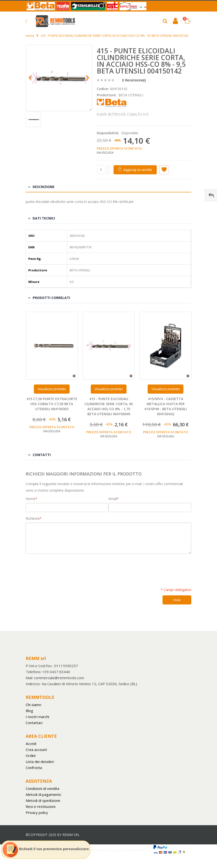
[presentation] (62, 568)
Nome (31, 498)
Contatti (42, 454)
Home (30, 35)
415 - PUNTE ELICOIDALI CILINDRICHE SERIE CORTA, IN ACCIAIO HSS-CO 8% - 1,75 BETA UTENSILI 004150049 (108, 406)
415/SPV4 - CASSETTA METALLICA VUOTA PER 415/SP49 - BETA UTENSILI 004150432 (165, 406)
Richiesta (33, 518)
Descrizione (43, 186)
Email (112, 498)
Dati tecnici (44, 218)
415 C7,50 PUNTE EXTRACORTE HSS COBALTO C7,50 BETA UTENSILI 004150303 (51, 403)
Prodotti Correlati (51, 297)
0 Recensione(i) (134, 80)
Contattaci (34, 722)
